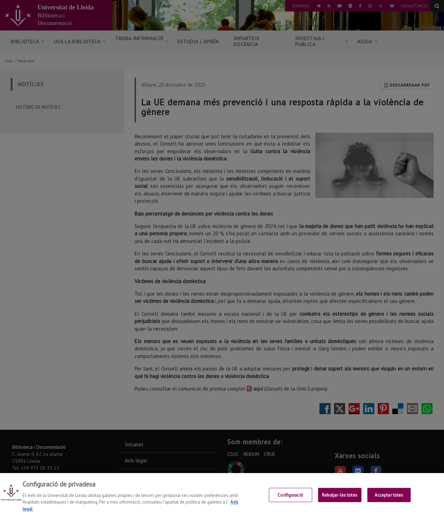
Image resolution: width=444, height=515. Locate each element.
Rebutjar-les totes (339, 500)
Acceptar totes (389, 500)
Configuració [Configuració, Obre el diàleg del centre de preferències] (290, 500)
